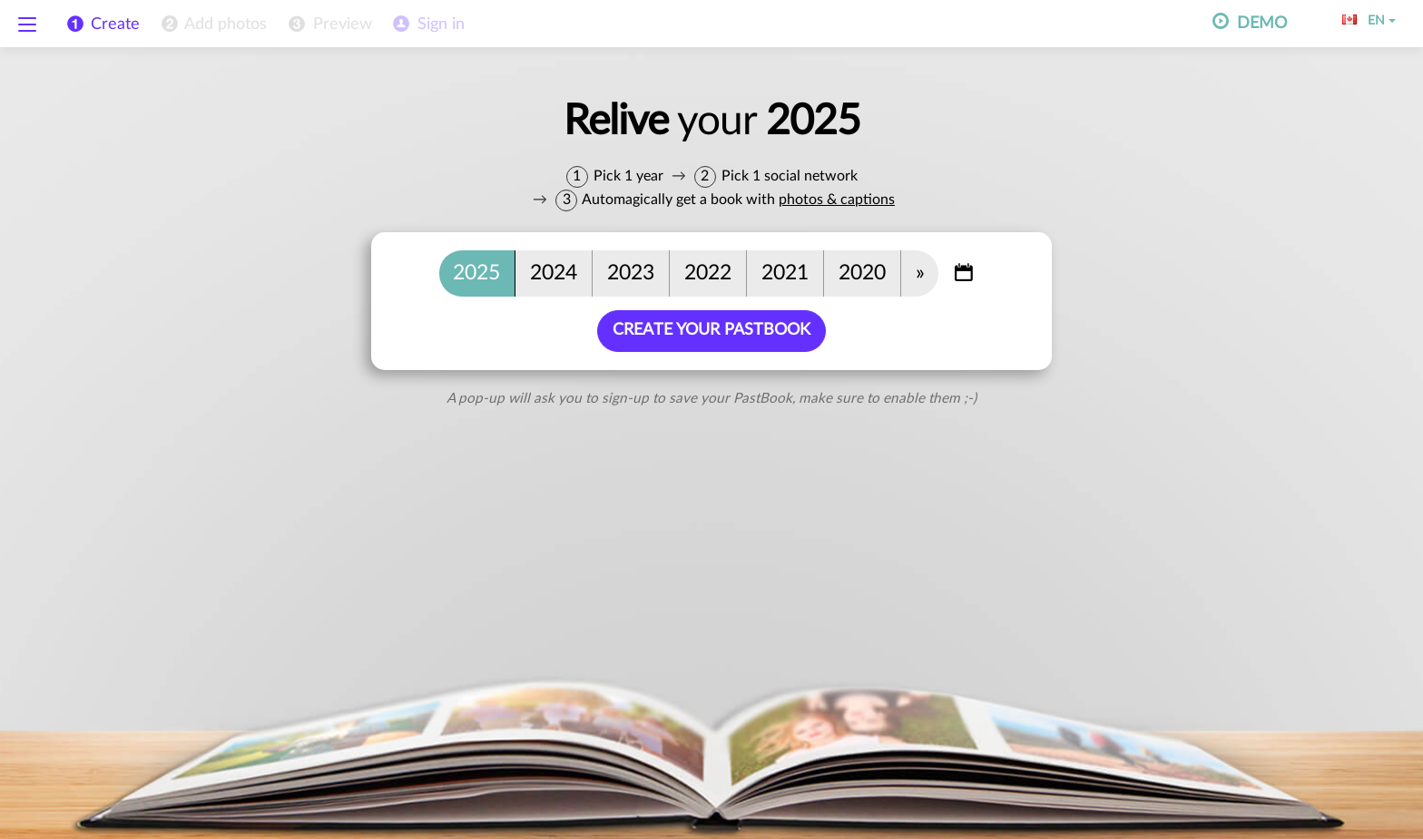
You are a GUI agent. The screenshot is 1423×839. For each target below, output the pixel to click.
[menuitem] (212, 24)
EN (1369, 21)
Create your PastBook (711, 330)
